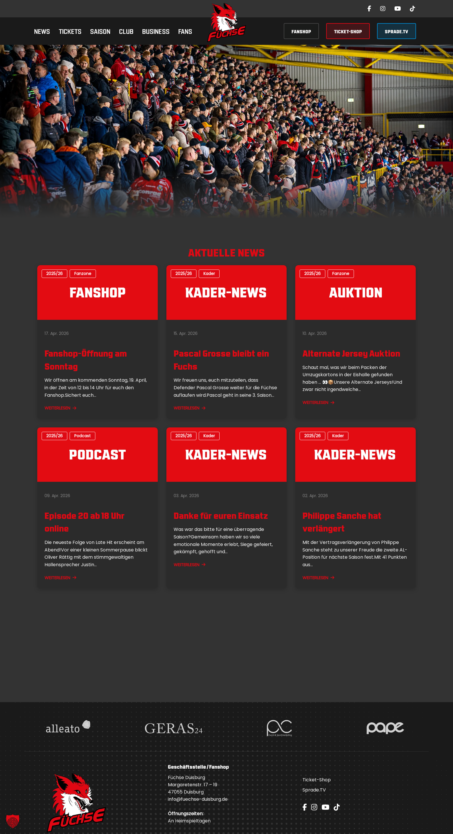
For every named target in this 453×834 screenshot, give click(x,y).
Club (126, 31)
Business (156, 31)
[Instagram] (382, 8)
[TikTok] (412, 8)
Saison (100, 31)
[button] (12, 821)
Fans (185, 31)
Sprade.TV (314, 790)
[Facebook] (369, 8)
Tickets (70, 31)
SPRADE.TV (396, 31)
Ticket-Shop (316, 779)
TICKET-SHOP (348, 31)
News (42, 31)
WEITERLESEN (60, 408)
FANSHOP (301, 31)
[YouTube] (397, 8)
